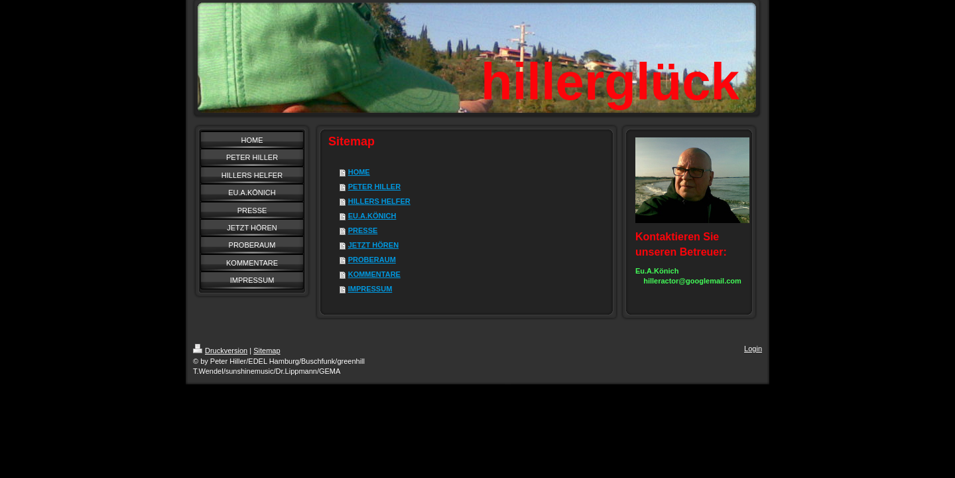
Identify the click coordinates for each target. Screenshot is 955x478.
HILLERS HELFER (379, 201)
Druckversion (220, 351)
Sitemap (266, 351)
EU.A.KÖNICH (372, 216)
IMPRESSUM (370, 289)
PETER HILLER (374, 187)
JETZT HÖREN (373, 245)
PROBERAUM (372, 260)
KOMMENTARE (374, 274)
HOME (359, 172)
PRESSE (363, 230)
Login (753, 349)
